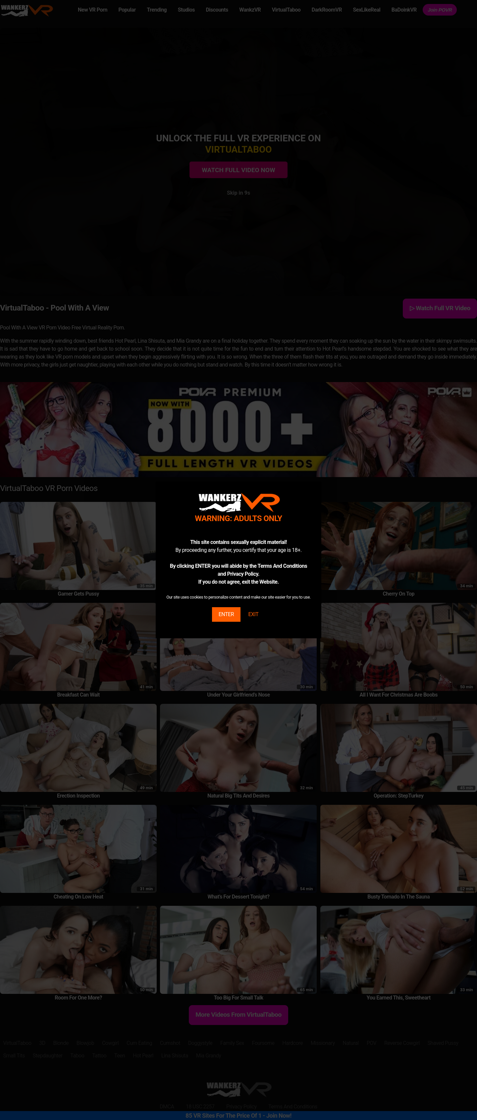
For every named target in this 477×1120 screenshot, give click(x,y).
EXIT (253, 614)
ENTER (226, 614)
